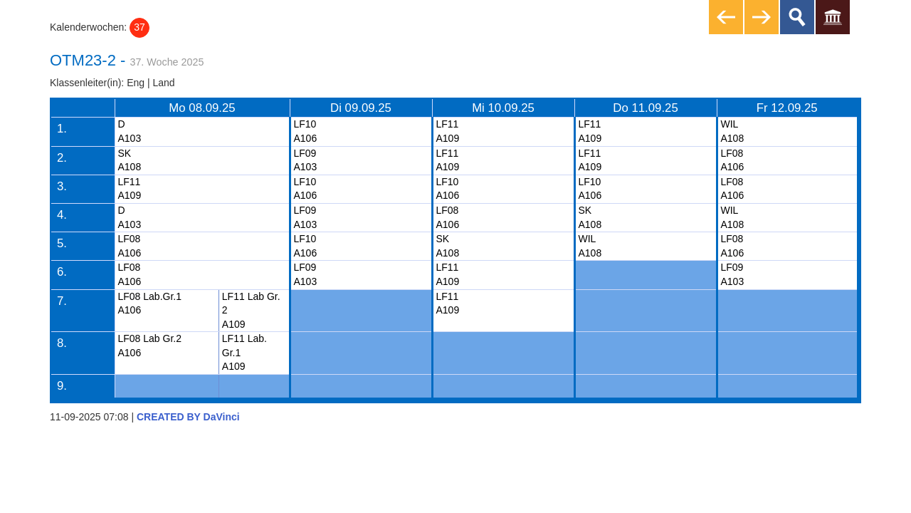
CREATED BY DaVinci (188, 417)
